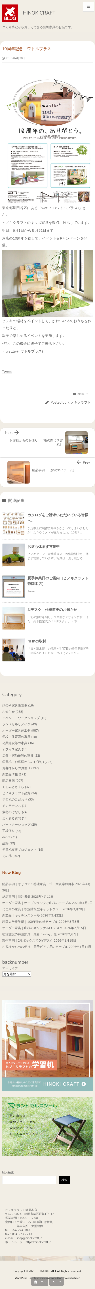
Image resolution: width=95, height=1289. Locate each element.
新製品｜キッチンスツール (21, 915)
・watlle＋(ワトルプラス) (22, 351)
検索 (64, 1180)
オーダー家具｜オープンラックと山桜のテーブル (36, 903)
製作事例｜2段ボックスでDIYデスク (27, 940)
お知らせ (82, 394)
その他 (11, 856)
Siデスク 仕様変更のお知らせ (52, 609)
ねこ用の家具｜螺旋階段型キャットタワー (32, 909)
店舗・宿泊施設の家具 (21, 756)
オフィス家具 (14, 749)
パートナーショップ (19, 824)
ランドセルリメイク (19, 724)
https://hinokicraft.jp (38, 1242)
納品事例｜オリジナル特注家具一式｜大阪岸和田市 (38, 884)
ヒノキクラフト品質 (19, 793)
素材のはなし (14, 812)
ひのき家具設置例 (18, 705)
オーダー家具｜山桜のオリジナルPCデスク (32, 928)
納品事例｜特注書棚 (16, 897)
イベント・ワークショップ (24, 718)
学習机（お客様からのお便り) (27, 762)
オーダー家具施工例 (20, 730)
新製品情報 (14, 774)
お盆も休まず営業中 (43, 546)
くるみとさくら (16, 787)
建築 (8, 843)
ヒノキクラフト (79, 402)
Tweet (7, 371)
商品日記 (12, 781)
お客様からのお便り (20, 768)
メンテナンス (14, 806)
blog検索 (8, 1173)
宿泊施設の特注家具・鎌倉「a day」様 (29, 934)
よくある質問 (14, 818)
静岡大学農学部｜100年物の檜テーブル (30, 922)
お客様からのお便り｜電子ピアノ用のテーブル (35, 947)
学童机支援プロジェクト (22, 850)
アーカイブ (10, 968)
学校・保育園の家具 (19, 737)
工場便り (11, 831)
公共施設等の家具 (18, 743)
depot (9, 837)
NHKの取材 (36, 641)
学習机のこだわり (18, 799)
